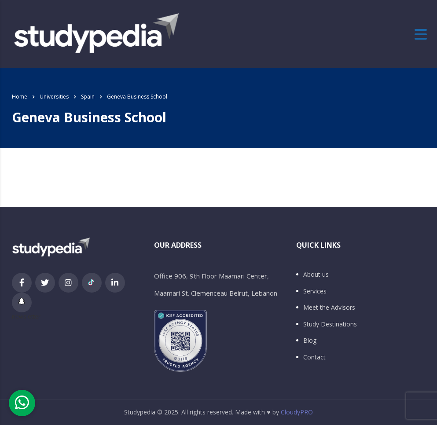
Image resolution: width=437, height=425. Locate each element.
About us (316, 274)
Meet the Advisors (329, 307)
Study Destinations (330, 324)
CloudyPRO (297, 412)
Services (315, 291)
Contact (314, 357)
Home (19, 96)
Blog (309, 340)
